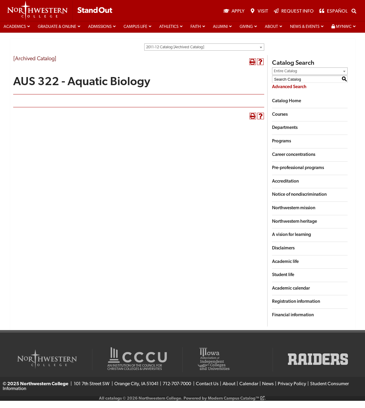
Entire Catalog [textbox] (285, 78)
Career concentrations (293, 161)
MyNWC (341, 34)
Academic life (285, 269)
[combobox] (204, 54)
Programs (281, 148)
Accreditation (285, 188)
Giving (246, 34)
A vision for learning (291, 242)
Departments (285, 135)
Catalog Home (286, 108)
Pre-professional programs (298, 175)
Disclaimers (283, 255)
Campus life (135, 34)
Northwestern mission (293, 215)
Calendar (248, 391)
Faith (195, 34)
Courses (280, 122)
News (268, 391)
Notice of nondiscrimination (299, 202)
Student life (283, 282)
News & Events (304, 34)
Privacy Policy (292, 391)
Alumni (220, 34)
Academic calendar (291, 295)
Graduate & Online (57, 34)
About (271, 34)
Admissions (100, 34)
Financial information (293, 322)
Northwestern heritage (294, 229)
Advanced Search (289, 94)
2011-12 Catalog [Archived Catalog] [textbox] (175, 54)
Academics (15, 34)
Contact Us (207, 391)
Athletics (168, 34)
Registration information (296, 309)
